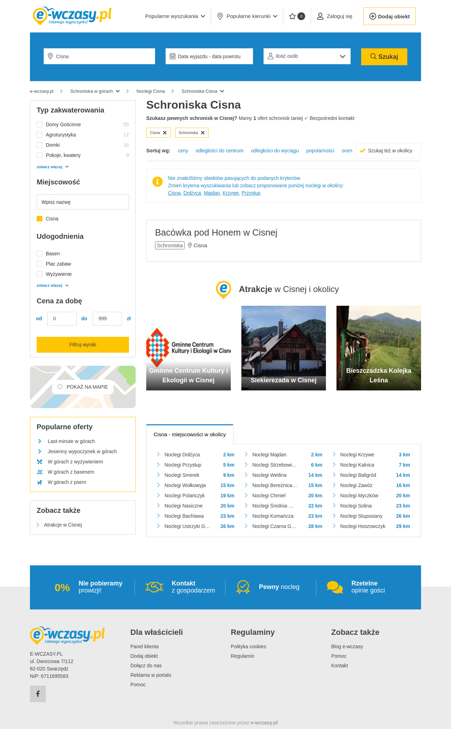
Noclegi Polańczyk (185, 495)
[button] (175, 16)
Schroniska (192, 132)
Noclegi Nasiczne (184, 506)
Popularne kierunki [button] (247, 16)
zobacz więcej (52, 167)
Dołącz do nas (146, 665)
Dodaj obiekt (144, 656)
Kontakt (339, 665)
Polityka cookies (248, 646)
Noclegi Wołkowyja (185, 485)
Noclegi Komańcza (273, 516)
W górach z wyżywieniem (75, 461)
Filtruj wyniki (82, 344)
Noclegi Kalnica (357, 465)
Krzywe (231, 193)
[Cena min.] (62, 319)
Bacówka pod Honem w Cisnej (216, 232)
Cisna (158, 132)
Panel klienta (144, 646)
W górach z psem (67, 482)
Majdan (212, 193)
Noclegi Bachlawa (184, 516)
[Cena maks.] (107, 319)
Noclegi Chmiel (268, 495)
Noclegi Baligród (358, 475)
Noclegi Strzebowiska (275, 465)
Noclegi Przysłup (183, 465)
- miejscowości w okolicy (190, 434)
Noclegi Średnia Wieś (275, 506)
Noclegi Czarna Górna (275, 526)
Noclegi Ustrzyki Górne (187, 526)
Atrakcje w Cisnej (63, 525)
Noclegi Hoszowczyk (362, 526)
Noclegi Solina (356, 506)
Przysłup (251, 193)
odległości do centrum (219, 150)
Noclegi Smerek (182, 475)
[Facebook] (38, 694)
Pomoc (138, 684)
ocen (347, 150)
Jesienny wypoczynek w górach (82, 451)
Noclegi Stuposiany (361, 516)
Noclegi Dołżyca (182, 454)
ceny (183, 150)
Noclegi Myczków (359, 495)
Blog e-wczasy (347, 646)
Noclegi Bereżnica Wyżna (275, 485)
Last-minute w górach (71, 441)
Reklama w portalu (150, 675)
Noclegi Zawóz (356, 485)
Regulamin (242, 656)
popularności (320, 150)
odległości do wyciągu (275, 150)
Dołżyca (192, 193)
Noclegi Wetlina (269, 475)
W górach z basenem (71, 472)
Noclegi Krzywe (357, 454)
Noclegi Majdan (269, 454)
